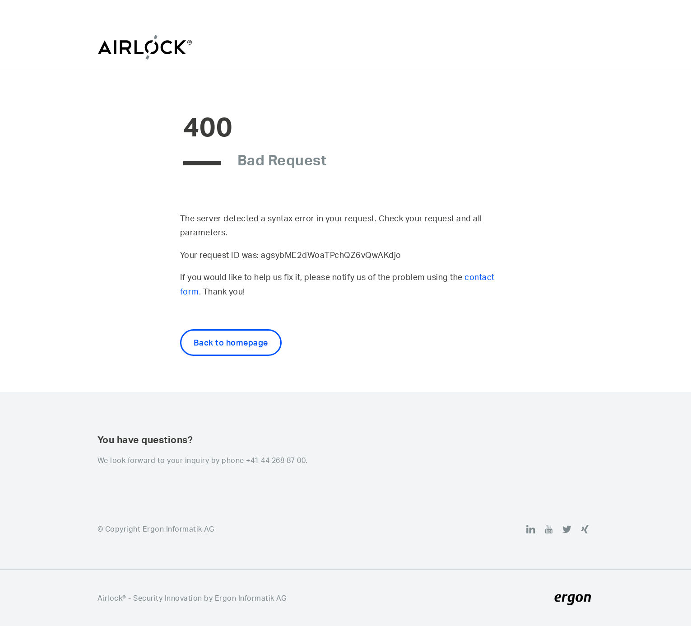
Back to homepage (231, 342)
